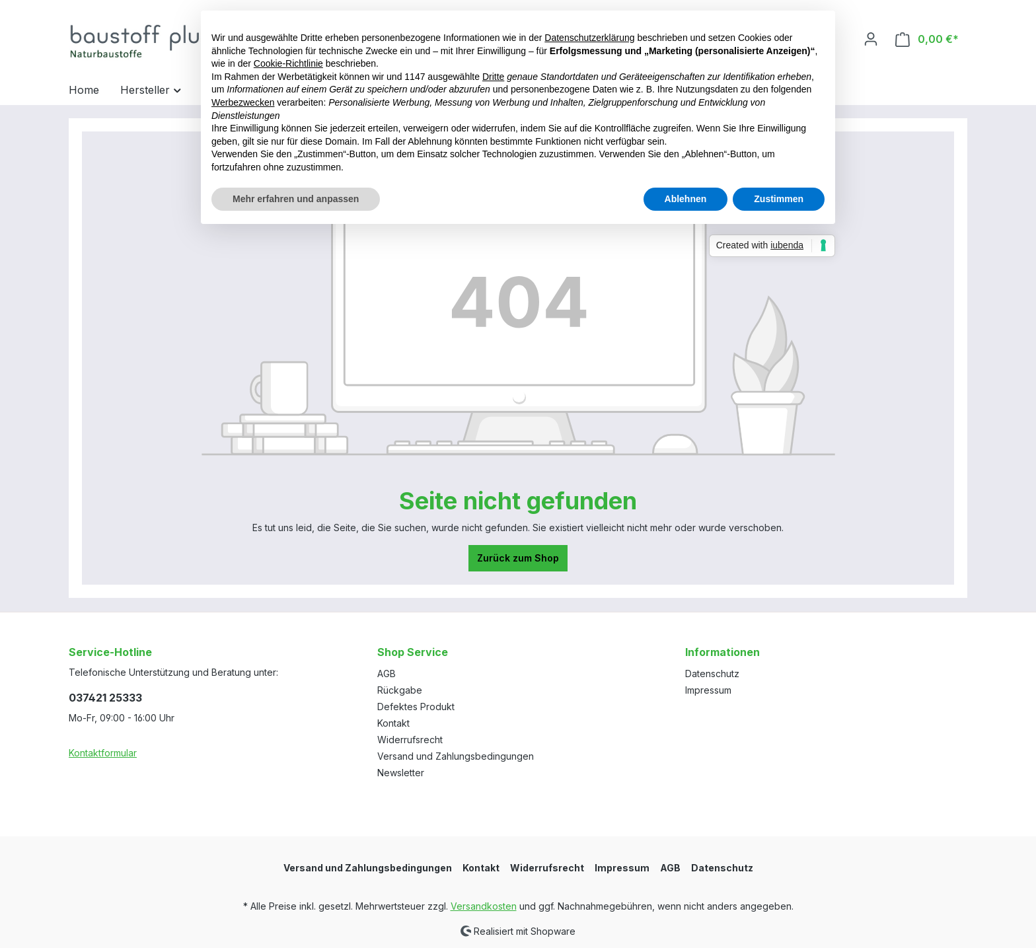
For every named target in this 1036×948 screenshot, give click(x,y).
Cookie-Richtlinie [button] (288, 63)
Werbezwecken (242, 102)
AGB (386, 673)
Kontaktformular (103, 752)
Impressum (708, 690)
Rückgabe (399, 690)
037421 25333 (105, 697)
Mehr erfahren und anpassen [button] (296, 199)
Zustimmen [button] (778, 199)
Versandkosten (484, 906)
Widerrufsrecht (410, 739)
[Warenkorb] (927, 39)
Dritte (493, 76)
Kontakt (393, 723)
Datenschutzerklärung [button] (589, 37)
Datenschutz (712, 673)
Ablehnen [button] (686, 199)
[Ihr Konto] (871, 39)
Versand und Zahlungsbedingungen (455, 756)
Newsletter (400, 772)
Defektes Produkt (416, 706)
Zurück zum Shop (518, 558)
